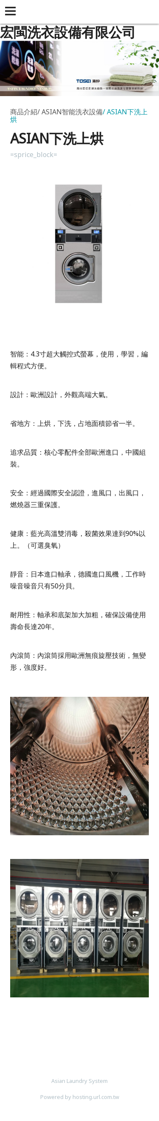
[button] (12, 12)
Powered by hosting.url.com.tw (79, 1097)
